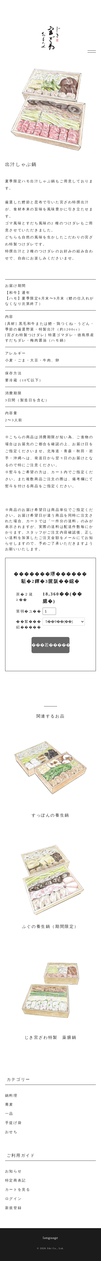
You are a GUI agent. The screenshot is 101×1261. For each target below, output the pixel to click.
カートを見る (17, 1189)
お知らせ (13, 1171)
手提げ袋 (13, 1123)
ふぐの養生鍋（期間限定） (50, 926)
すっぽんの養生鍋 (50, 815)
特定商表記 (15, 1180)
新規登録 (13, 1208)
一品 (9, 1114)
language (50, 1238)
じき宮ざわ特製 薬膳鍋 (51, 1037)
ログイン (13, 1199)
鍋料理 (11, 1095)
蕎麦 (9, 1104)
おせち (11, 1132)
